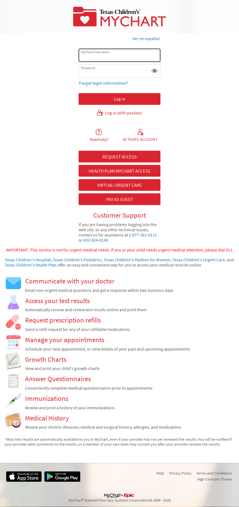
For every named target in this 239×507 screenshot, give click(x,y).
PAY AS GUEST (119, 199)
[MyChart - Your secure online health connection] (120, 16)
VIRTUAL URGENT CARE (119, 185)
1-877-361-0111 (143, 235)
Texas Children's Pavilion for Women (137, 259)
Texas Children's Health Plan (30, 265)
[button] (154, 71)
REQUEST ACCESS (119, 157)
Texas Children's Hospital (28, 259)
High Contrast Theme (214, 479)
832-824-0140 (95, 240)
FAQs (160, 473)
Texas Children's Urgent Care (198, 259)
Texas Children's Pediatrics (77, 259)
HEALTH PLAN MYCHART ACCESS (119, 171)
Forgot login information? (103, 83)
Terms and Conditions (214, 473)
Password (88, 68)
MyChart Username (95, 52)
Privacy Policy (180, 473)
